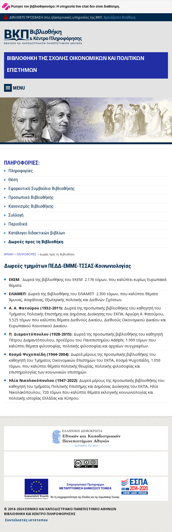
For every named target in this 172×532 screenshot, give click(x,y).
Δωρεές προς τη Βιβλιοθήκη (35, 241)
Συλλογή (15, 215)
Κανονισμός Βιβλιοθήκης (31, 206)
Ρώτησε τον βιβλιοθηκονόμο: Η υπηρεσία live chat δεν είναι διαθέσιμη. (65, 6)
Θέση (13, 179)
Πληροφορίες (20, 170)
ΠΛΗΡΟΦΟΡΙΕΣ (26, 254)
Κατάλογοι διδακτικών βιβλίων (36, 232)
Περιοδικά (17, 224)
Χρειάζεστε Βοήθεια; (120, 17)
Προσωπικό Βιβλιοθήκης (31, 197)
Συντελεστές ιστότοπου (26, 520)
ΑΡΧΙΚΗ (8, 254)
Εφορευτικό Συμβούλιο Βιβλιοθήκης (41, 188)
